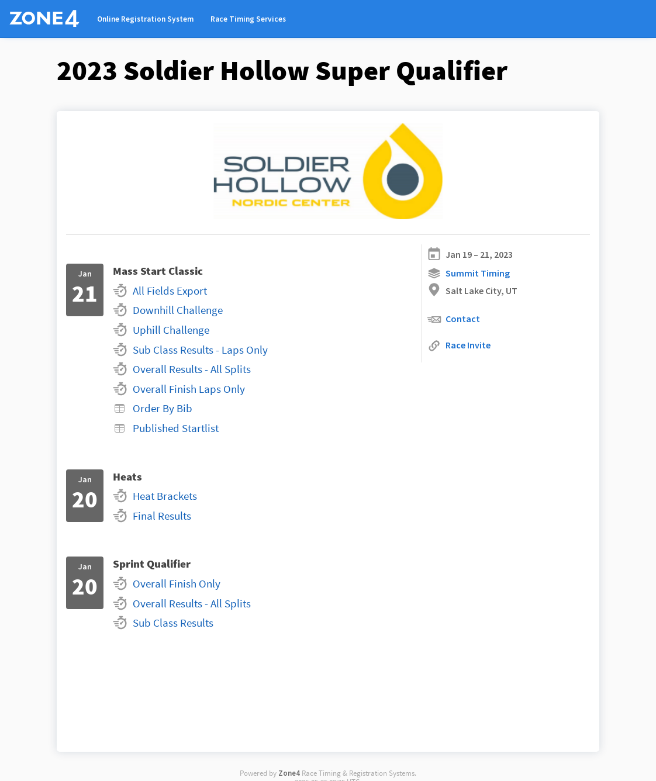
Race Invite (459, 345)
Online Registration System (145, 19)
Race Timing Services (248, 19)
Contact (453, 319)
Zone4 (289, 772)
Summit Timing (468, 273)
